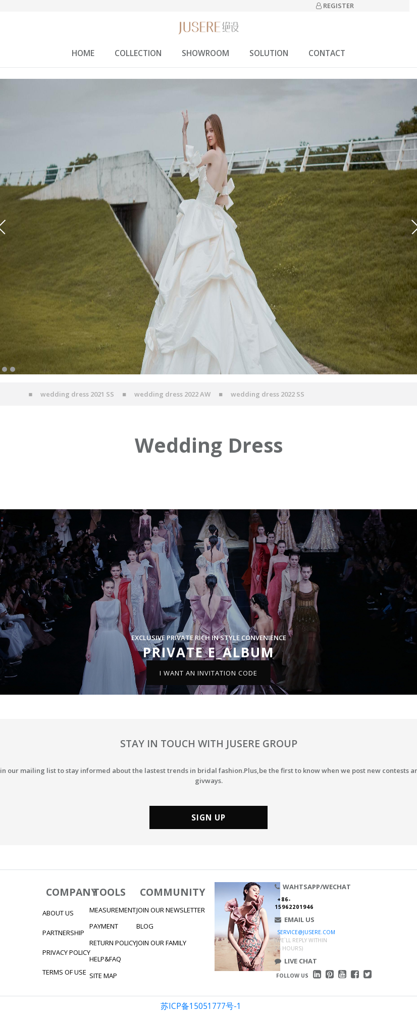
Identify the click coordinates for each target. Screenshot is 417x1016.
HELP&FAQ (105, 958)
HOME (83, 53)
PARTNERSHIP (63, 932)
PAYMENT (103, 926)
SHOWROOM (205, 53)
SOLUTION (268, 53)
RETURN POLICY (112, 942)
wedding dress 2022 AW (172, 394)
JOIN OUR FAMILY (161, 942)
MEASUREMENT (112, 909)
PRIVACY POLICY (66, 952)
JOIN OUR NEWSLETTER (170, 909)
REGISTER (335, 5)
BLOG (144, 926)
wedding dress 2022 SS (267, 394)
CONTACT (326, 53)
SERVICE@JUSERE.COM (306, 932)
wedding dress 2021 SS (77, 394)
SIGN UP (208, 817)
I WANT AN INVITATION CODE (208, 672)
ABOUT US (58, 912)
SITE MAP (103, 975)
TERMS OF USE (64, 972)
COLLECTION (138, 53)
